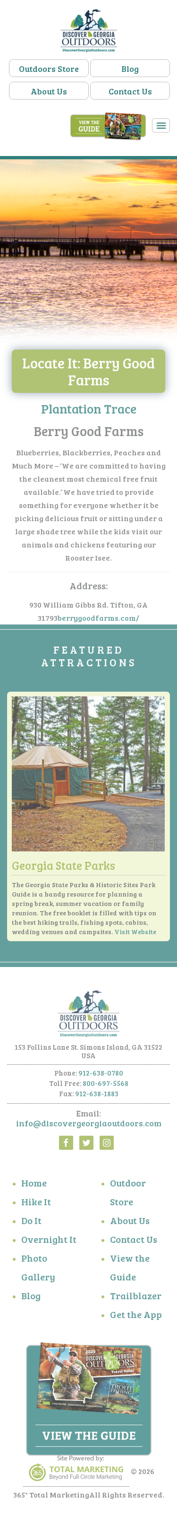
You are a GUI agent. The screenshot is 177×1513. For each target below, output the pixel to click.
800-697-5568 (105, 1085)
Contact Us (130, 91)
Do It (31, 1222)
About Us (49, 91)
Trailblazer (135, 1297)
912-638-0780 (100, 1074)
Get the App (136, 1316)
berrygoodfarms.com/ (98, 620)
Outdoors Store (49, 68)
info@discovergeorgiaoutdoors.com (88, 1125)
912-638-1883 (96, 1095)
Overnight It (48, 1241)
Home (34, 1184)
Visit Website (135, 933)
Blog (130, 68)
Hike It (36, 1203)
